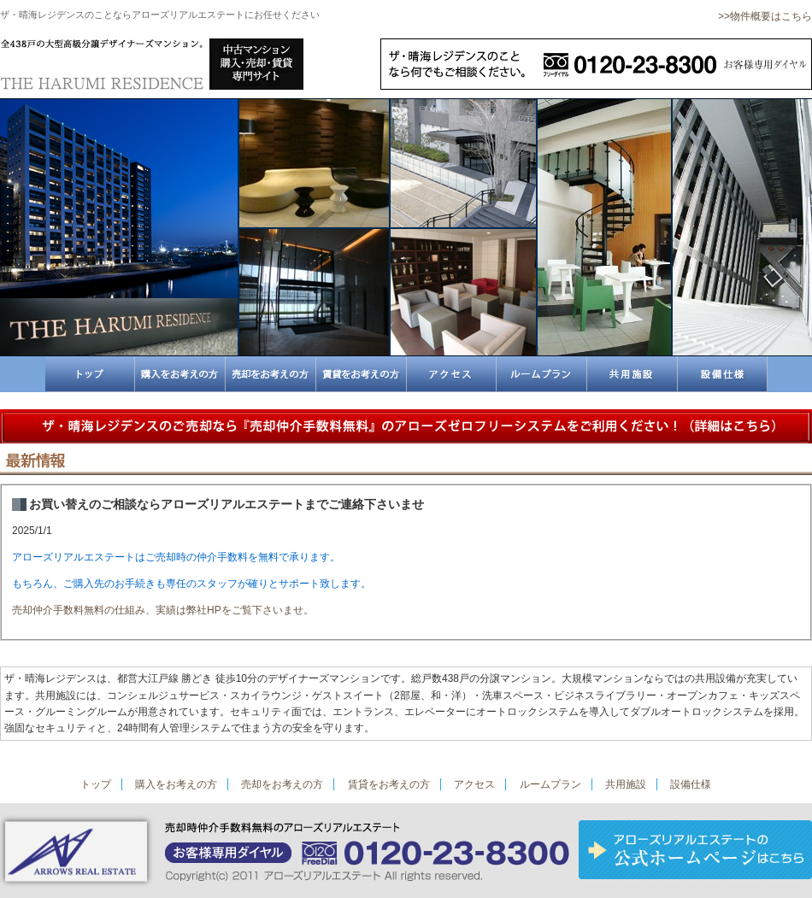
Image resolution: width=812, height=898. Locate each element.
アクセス (474, 784)
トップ (95, 784)
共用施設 (625, 784)
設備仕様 (690, 784)
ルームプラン (550, 784)
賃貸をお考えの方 (389, 784)
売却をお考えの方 (282, 784)
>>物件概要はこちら (765, 16)
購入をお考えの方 (176, 784)
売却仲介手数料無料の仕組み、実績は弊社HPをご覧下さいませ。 (163, 610)
